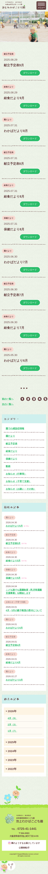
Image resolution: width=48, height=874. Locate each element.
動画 (8, 466)
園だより (8, 119)
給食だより (8, 87)
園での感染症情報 (15, 428)
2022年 (12, 769)
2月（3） (12, 724)
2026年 (12, 711)
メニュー (41, 7)
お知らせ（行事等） (16, 474)
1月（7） (12, 731)
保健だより (8, 218)
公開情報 (23, 848)
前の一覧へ (7, 399)
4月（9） (12, 718)
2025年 (12, 742)
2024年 (12, 751)
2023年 (12, 760)
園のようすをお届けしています (25, 843)
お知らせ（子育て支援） (18, 481)
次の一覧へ (7, 404)
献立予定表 (8, 54)
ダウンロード (30, 73)
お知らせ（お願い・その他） (21, 489)
